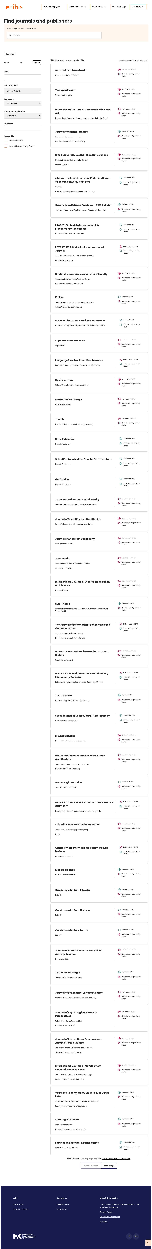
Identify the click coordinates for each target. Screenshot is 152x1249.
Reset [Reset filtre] (37, 62)
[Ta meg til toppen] (148, 1243)
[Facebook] (129, 1236)
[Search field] (57, 35)
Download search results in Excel (133, 60)
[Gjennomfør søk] (10, 35)
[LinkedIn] (136, 1236)
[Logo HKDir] (24, 1236)
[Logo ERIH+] (14, 6)
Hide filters (10, 54)
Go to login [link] (138, 7)
